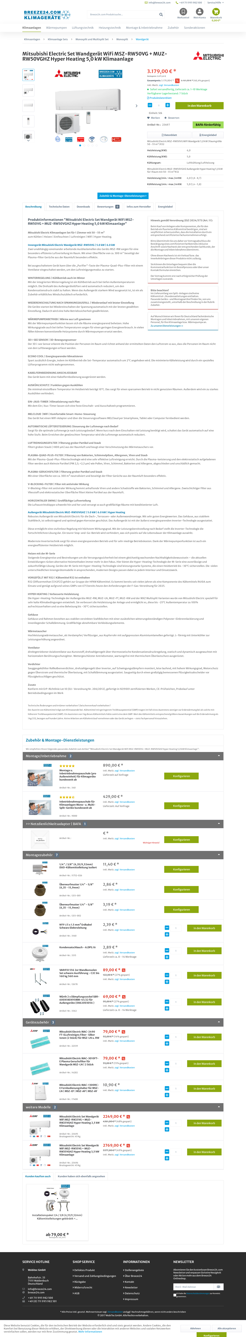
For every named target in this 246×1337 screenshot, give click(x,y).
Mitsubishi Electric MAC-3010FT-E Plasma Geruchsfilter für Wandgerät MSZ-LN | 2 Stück (78, 1061)
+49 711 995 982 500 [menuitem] (189, 2)
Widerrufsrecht (82, 1287)
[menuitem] (125, 16)
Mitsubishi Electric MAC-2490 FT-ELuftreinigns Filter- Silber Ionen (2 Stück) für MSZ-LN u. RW (79, 1034)
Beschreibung (33, 206)
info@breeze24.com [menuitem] (158, 2)
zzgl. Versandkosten (169, 85)
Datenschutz (131, 1293)
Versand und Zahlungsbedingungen (94, 1276)
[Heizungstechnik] (110, 28)
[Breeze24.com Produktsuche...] (125, 14)
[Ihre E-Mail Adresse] (193, 1286)
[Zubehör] (173, 28)
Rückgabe (79, 1281)
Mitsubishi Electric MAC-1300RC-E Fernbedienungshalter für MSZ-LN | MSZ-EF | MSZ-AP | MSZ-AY (79, 1088)
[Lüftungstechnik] (83, 28)
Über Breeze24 (132, 1276)
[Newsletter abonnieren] (218, 1286)
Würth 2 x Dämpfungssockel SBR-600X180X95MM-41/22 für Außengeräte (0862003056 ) (79, 999)
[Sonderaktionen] (194, 28)
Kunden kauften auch (38, 1176)
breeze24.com (36, 1292)
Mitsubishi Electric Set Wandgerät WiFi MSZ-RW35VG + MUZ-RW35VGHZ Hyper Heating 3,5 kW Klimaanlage (79, 1150)
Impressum (130, 1299)
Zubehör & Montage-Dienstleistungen (123, 195)
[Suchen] (161, 14)
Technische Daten (59, 206)
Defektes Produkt (84, 1270)
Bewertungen (108, 207)
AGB (76, 1293)
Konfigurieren (186, 775)
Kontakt (128, 1281)
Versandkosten (115, 1312)
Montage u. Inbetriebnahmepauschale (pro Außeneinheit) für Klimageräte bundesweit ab (77, 775)
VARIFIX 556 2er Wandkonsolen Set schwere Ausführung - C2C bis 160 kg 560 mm (79, 973)
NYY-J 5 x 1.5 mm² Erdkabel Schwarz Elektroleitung (75, 926)
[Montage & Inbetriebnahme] (144, 28)
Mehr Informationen (90, 1331)
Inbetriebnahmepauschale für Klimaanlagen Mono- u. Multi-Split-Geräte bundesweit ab (77, 804)
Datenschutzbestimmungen (198, 1293)
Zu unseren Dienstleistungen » (167, 325)
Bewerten (171, 117)
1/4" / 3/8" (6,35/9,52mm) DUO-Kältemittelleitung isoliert (78, 866)
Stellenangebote (133, 1270)
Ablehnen (195, 1328)
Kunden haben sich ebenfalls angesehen (81, 1176)
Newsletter (130, 1287)
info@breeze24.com (40, 1289)
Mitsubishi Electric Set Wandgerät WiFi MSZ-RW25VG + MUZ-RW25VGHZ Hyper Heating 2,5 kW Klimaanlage (79, 1121)
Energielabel (165, 206)
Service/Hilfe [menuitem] (214, 2)
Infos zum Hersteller (139, 206)
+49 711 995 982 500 (40, 1297)
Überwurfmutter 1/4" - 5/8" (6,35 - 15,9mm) (76, 886)
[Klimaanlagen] (31, 28)
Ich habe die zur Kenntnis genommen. (198, 1295)
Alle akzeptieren (227, 1328)
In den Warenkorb (208, 927)
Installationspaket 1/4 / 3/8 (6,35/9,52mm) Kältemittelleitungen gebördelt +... (57, 1217)
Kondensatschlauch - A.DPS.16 (77, 947)
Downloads (83, 206)
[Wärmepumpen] (56, 28)
